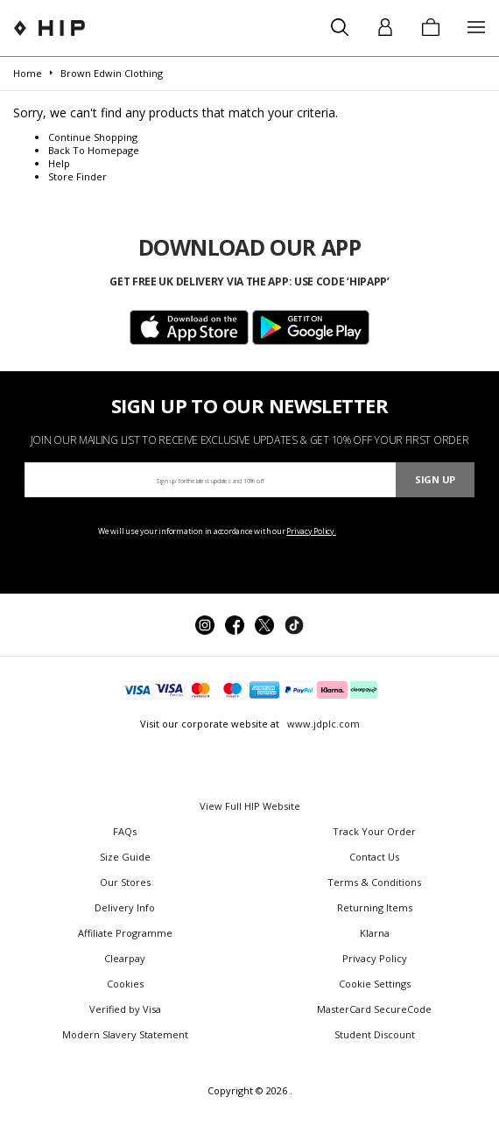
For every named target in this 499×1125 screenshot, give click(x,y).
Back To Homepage (93, 150)
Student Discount (374, 1034)
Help (59, 163)
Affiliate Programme (125, 932)
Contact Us (374, 856)
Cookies (125, 983)
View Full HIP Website (250, 805)
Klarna (375, 932)
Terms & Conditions (374, 882)
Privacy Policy (374, 958)
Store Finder (77, 176)
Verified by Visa (125, 1009)
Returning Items (374, 907)
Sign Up (435, 479)
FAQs (125, 831)
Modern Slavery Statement (125, 1034)
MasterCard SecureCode (374, 1009)
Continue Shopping (92, 137)
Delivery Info (125, 907)
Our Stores (125, 882)
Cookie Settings (375, 983)
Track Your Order (374, 831)
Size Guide (125, 856)
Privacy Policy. (311, 531)
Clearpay (124, 958)
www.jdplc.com (322, 723)
